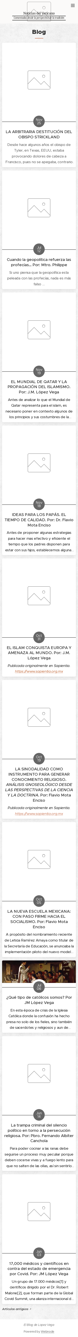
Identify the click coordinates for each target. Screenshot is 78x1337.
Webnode (47, 1331)
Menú (73, 5)
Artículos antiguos (15, 1309)
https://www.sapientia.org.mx (39, 813)
